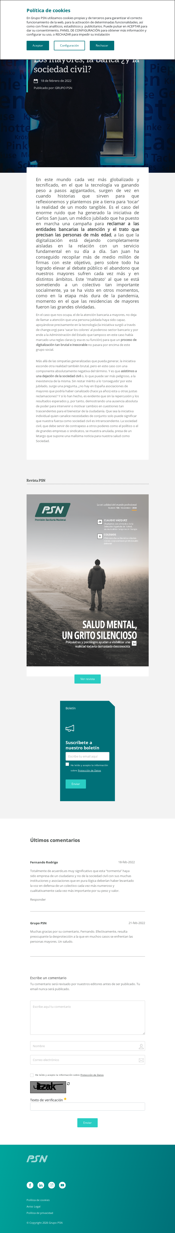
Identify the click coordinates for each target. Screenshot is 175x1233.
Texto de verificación (48, 1100)
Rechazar (102, 45)
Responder (38, 900)
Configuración (69, 45)
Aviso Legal (33, 1206)
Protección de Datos (89, 770)
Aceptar (38, 45)
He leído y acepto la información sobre (69, 1074)
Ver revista (87, 679)
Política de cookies (38, 1200)
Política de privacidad (40, 1213)
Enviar (76, 784)
